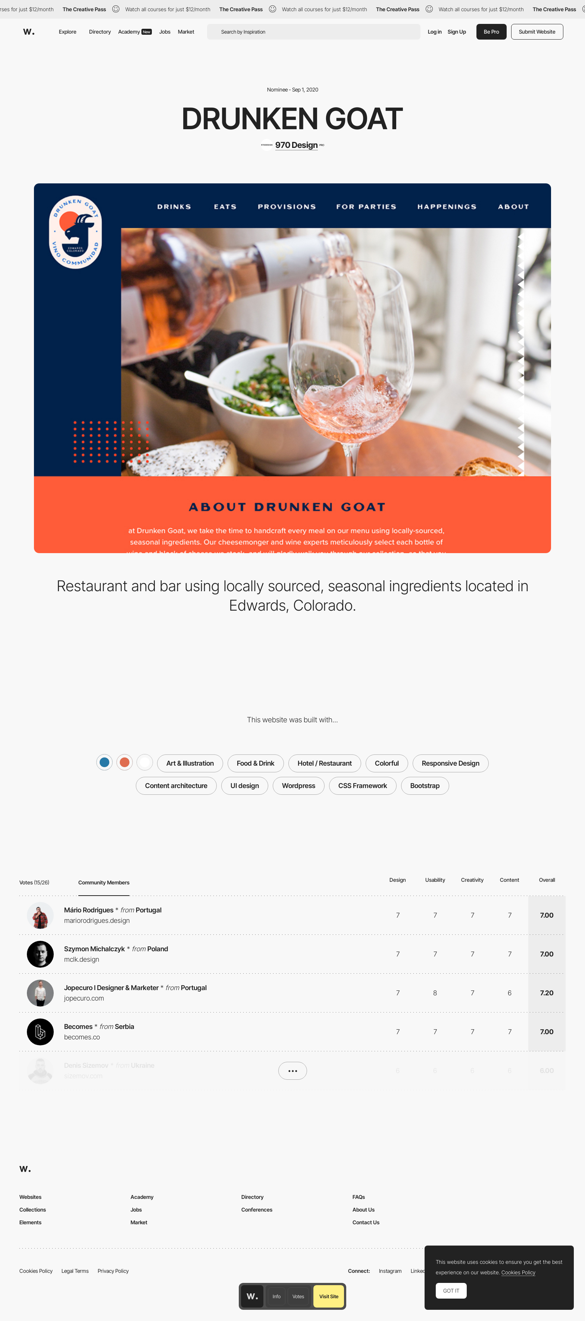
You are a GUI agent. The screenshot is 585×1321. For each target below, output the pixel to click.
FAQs (359, 1197)
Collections (32, 1209)
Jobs (165, 31)
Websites (30, 1197)
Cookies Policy (36, 1271)
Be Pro (491, 31)
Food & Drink (256, 763)
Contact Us (366, 1222)
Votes (298, 1296)
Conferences (256, 1209)
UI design (245, 786)
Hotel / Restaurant (325, 763)
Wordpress (298, 786)
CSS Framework (362, 786)
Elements (30, 1222)
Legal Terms (75, 1271)
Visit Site (328, 1296)
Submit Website (537, 31)
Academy (135, 31)
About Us (364, 1209)
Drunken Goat (293, 118)
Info (277, 1296)
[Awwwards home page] (252, 1296)
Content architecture (176, 786)
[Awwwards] (28, 32)
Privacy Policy (113, 1271)
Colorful (387, 763)
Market (186, 31)
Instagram (390, 1271)
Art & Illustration (190, 763)
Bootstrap (425, 786)
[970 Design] (292, 145)
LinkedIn (420, 1271)
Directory (100, 31)
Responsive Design (450, 763)
